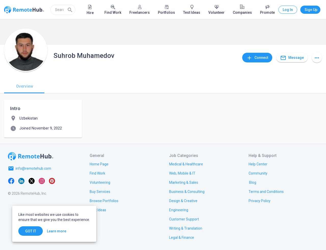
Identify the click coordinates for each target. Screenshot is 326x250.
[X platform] (31, 181)
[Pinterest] (52, 181)
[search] (62, 9)
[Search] (70, 10)
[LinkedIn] (21, 181)
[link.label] (257, 163)
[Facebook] (11, 181)
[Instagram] (42, 181)
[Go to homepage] (30, 156)
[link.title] (99, 163)
